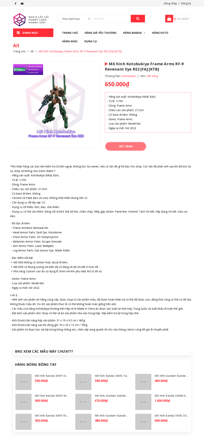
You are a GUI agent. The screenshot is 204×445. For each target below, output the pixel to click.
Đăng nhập (170, 3)
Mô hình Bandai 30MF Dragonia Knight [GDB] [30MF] (68, 376)
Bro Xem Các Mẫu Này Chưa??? (44, 351)
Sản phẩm (181, 18)
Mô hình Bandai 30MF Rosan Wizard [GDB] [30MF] (66, 415)
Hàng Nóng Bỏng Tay (35, 364)
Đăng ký (186, 3)
